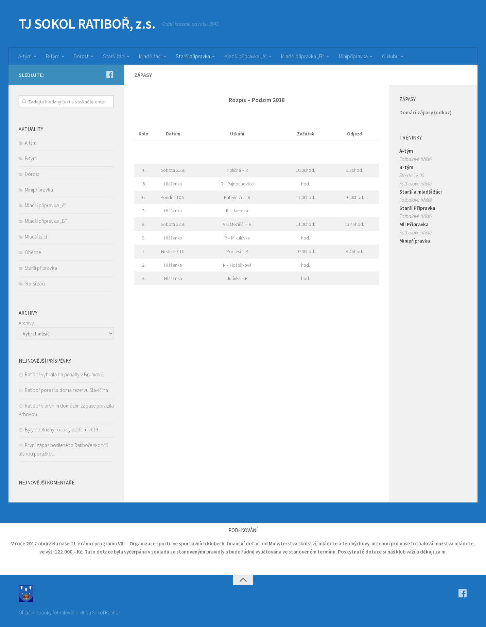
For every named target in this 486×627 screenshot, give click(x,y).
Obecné (33, 252)
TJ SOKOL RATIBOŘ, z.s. (87, 24)
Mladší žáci (149, 56)
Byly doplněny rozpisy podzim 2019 (61, 429)
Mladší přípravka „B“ (302, 56)
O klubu (390, 56)
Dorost (80, 56)
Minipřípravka (353, 56)
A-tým (24, 56)
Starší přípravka (192, 56)
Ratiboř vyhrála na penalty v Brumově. (64, 374)
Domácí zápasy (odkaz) (425, 112)
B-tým (52, 56)
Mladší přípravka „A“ (245, 56)
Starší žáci (113, 56)
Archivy (26, 323)
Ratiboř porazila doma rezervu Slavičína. (67, 390)
